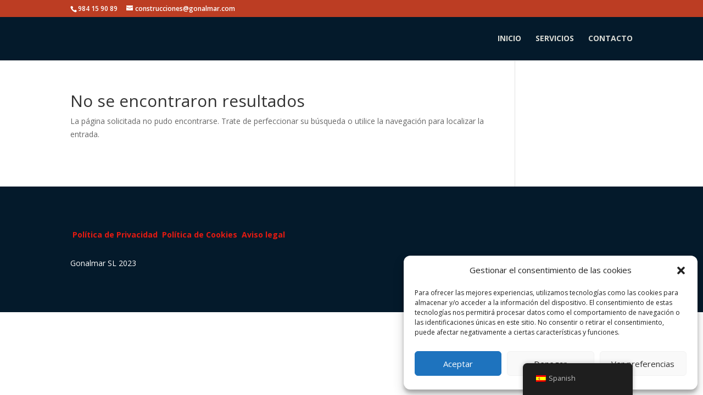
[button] (681, 270)
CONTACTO (610, 39)
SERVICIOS (554, 39)
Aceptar (458, 363)
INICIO (509, 39)
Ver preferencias (642, 363)
